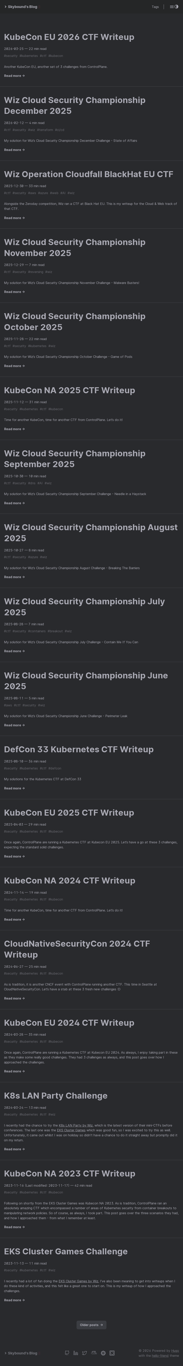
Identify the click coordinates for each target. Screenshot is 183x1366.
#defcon (54, 768)
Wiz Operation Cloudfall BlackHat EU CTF (88, 174)
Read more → (14, 76)
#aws (32, 193)
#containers (37, 631)
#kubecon (55, 56)
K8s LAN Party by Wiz (76, 1125)
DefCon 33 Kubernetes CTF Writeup (79, 749)
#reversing (35, 272)
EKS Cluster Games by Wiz (78, 1281)
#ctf (43, 56)
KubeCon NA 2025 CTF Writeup (69, 390)
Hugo (175, 1351)
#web (54, 193)
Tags (155, 7)
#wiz (31, 130)
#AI (63, 193)
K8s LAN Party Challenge (56, 1095)
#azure (43, 193)
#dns (31, 483)
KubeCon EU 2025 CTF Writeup (69, 812)
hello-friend (160, 1356)
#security (11, 56)
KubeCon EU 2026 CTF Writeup (69, 37)
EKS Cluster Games (71, 1130)
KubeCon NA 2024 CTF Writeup (69, 880)
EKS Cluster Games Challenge (66, 1251)
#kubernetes (29, 56)
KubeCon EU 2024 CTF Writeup (69, 1023)
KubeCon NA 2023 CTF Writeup (69, 1173)
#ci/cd (59, 130)
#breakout (55, 631)
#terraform (45, 130)
